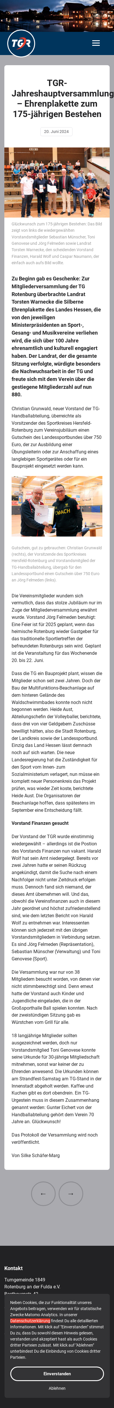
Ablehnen (57, 1388)
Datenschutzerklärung (30, 1320)
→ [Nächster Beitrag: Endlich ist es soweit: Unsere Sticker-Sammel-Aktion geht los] (71, 1193)
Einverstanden (57, 1373)
